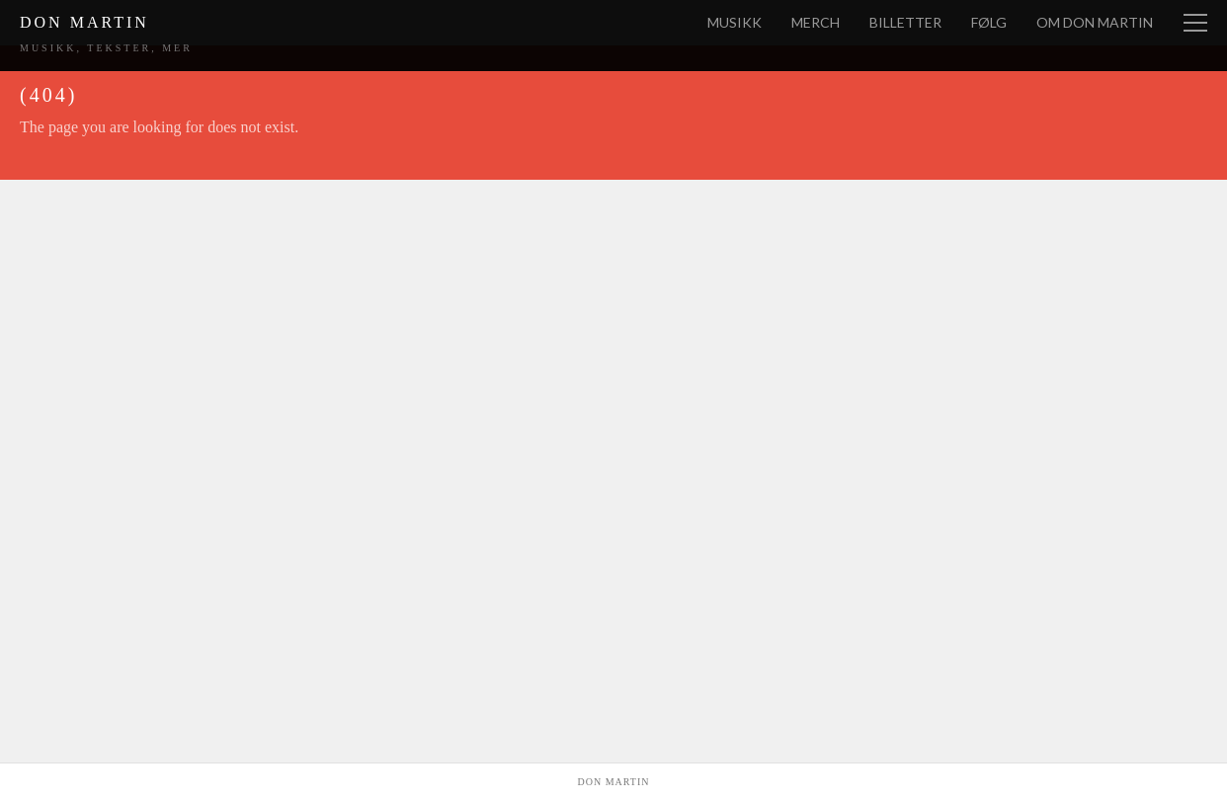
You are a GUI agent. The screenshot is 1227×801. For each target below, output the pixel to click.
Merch (815, 22)
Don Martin (84, 22)
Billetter (905, 22)
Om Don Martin (1094, 22)
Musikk (734, 22)
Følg (989, 22)
